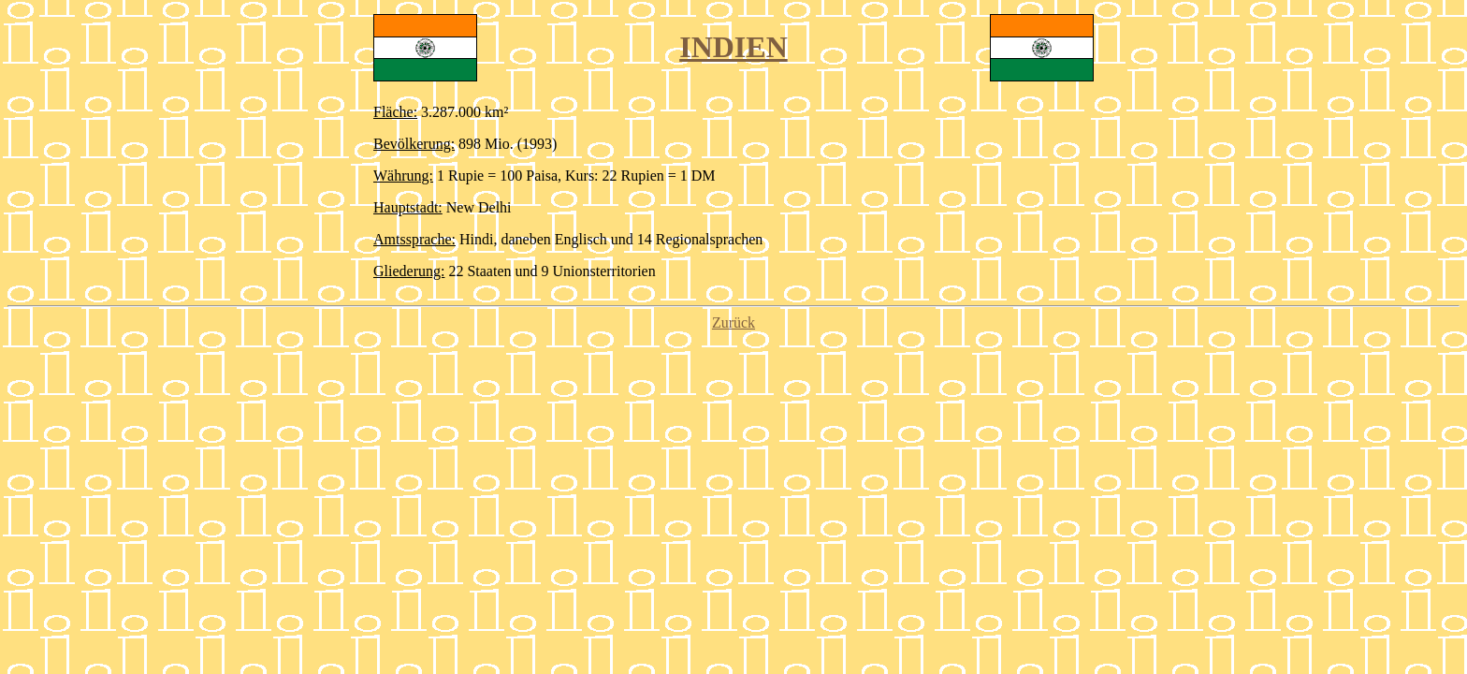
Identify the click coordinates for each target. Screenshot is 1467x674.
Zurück (733, 322)
